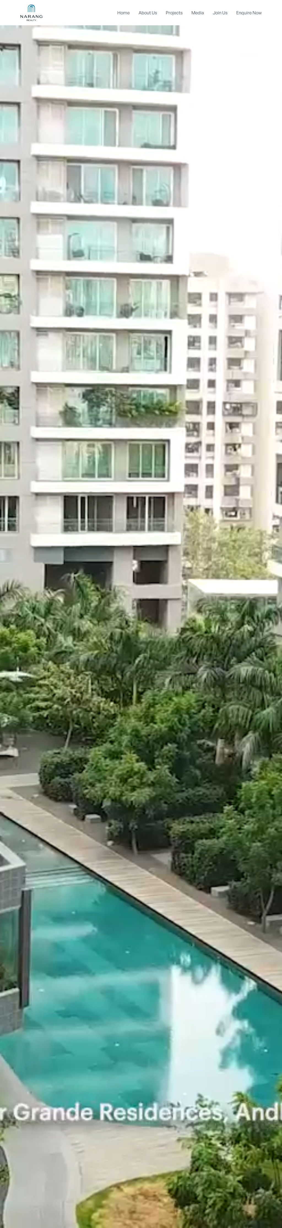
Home (123, 12)
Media (197, 12)
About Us (148, 12)
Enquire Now (249, 12)
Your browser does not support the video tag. (141, 614)
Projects (174, 12)
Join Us (220, 12)
